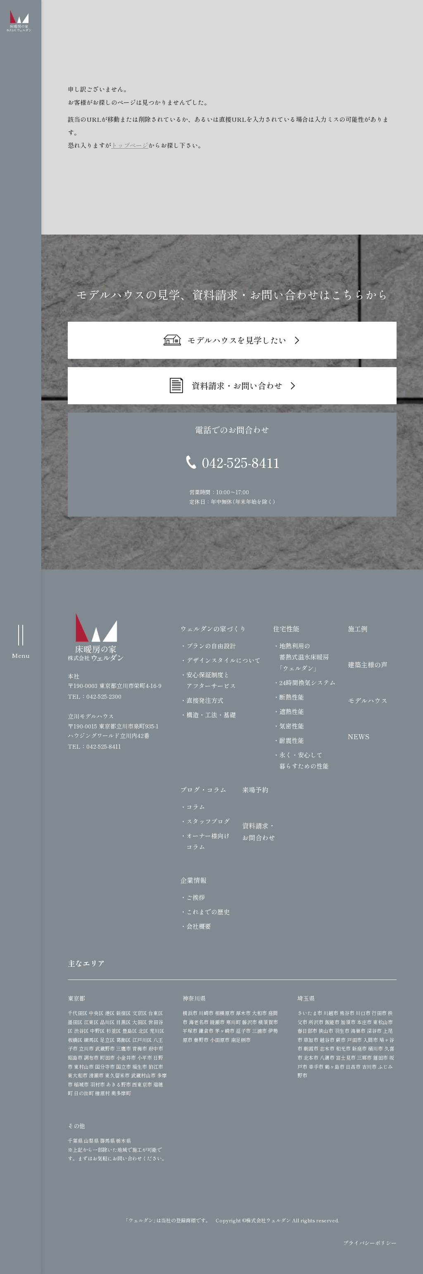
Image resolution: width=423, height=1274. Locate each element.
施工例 (358, 628)
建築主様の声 (367, 664)
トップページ (129, 145)
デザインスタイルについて (223, 660)
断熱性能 (291, 697)
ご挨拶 (195, 897)
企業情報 (193, 880)
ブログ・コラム (203, 790)
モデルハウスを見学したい (237, 340)
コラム (195, 806)
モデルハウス (367, 700)
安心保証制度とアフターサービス (211, 680)
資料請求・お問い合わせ (237, 385)
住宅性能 (286, 628)
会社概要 (198, 926)
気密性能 (291, 725)
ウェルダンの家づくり (213, 628)
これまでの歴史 (208, 911)
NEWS (358, 736)
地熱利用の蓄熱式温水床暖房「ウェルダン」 (304, 656)
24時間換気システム (307, 682)
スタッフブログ (208, 821)
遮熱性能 (291, 711)
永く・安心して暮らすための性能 (304, 760)
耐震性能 (291, 740)
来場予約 (255, 790)
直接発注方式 (204, 700)
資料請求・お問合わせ (258, 831)
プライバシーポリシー (370, 1243)
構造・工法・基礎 (211, 714)
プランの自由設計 (211, 645)
